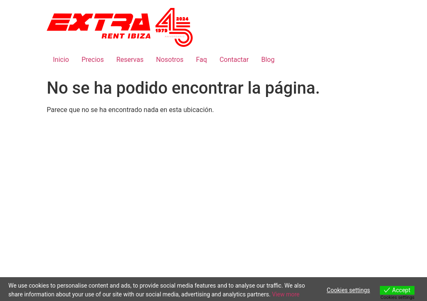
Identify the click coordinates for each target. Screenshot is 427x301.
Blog (267, 60)
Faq (201, 60)
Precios (92, 60)
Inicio (61, 60)
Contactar (234, 60)
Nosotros (169, 60)
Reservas (129, 60)
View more (285, 294)
